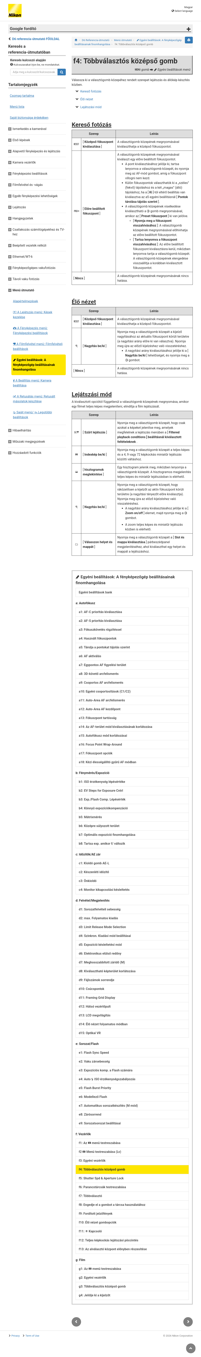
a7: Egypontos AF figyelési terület (102, 665)
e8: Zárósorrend (90, 1114)
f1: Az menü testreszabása (99, 1143)
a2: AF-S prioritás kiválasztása (100, 621)
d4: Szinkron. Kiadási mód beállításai (105, 936)
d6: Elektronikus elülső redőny (100, 953)
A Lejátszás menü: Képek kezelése (32, 314)
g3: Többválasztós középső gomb (102, 1286)
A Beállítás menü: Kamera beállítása (32, 383)
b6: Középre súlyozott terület (99, 826)
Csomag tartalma (22, 96)
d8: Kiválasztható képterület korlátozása (107, 971)
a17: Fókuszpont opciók (95, 753)
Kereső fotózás (90, 91)
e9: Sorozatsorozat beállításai (100, 1123)
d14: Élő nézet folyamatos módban (103, 1024)
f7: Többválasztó (90, 1196)
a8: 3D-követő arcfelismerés (99, 674)
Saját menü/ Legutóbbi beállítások (32, 414)
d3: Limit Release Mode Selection (102, 927)
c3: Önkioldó (87, 881)
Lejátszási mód (90, 107)
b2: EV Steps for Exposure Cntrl (101, 790)
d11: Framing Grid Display (97, 998)
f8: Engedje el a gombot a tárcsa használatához (112, 1205)
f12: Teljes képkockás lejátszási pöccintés (108, 1240)
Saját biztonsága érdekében (29, 118)
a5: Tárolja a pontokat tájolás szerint (104, 647)
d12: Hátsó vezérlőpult (95, 1006)
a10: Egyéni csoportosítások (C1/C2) (105, 691)
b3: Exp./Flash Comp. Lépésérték (102, 799)
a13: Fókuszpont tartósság (97, 718)
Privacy (15, 1335)
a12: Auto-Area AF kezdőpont (99, 709)
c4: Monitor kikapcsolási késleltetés (104, 890)
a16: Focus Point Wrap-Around (100, 744)
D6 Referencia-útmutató (96, 40)
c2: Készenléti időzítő (94, 872)
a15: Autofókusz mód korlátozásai (103, 735)
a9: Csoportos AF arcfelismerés (101, 682)
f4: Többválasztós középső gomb (102, 1169)
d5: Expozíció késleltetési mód (100, 945)
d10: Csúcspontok (91, 989)
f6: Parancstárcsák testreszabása (102, 1187)
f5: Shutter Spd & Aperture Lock (101, 1178)
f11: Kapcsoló (90, 1231)
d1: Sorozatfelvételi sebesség (99, 909)
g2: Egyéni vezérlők (92, 1277)
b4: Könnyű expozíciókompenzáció (103, 808)
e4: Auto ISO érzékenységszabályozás (107, 1079)
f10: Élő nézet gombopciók (97, 1222)
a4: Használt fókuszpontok (97, 638)
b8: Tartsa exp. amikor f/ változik (102, 843)
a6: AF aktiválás (90, 656)
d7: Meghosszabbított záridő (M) (102, 962)
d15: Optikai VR (90, 1033)
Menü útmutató (123, 40)
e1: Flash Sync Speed (94, 1053)
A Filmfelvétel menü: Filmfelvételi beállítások (38, 346)
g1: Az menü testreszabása (100, 1269)
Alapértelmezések (25, 301)
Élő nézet (86, 99)
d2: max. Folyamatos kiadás (98, 918)
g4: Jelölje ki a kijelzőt (94, 1295)
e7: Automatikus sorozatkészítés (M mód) (108, 1106)
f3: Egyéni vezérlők (92, 1160)
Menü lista (17, 107)
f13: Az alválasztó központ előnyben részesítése (113, 1249)
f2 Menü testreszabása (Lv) (100, 1152)
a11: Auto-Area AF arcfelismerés (102, 700)
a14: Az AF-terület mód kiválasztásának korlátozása (115, 727)
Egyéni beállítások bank (95, 592)
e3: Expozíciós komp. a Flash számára (105, 1070)
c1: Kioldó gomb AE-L (94, 863)
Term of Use (32, 1335)
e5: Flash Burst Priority (95, 1088)
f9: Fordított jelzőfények (95, 1213)
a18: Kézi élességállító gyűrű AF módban (107, 762)
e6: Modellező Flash (93, 1097)
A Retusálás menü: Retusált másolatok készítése (34, 399)
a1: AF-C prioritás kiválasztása (100, 612)
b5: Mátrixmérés (90, 817)
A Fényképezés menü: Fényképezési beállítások (30, 330)
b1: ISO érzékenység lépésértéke (102, 782)
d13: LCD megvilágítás (94, 1015)
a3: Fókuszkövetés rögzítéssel (100, 629)
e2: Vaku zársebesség (94, 1061)
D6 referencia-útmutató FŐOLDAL (35, 39)
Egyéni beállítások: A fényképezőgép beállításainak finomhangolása (34, 364)
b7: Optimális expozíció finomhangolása (107, 835)
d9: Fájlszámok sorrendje (96, 980)
